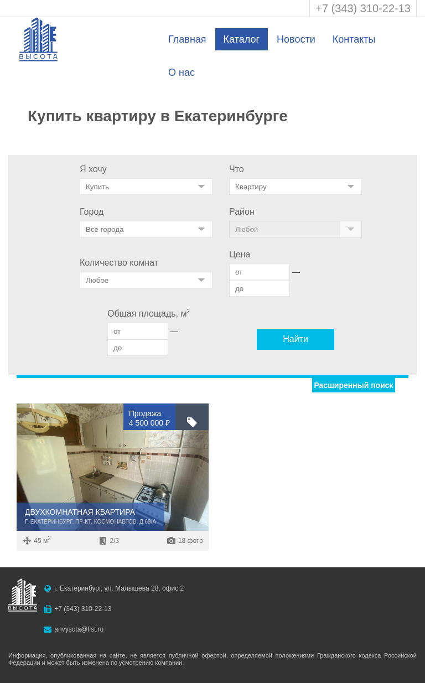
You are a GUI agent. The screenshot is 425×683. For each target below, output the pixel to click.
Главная (187, 39)
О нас (181, 72)
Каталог (242, 39)
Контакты (354, 39)
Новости (296, 39)
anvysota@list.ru (78, 629)
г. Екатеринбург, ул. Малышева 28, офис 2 (119, 588)
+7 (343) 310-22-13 (363, 8)
